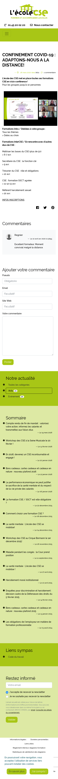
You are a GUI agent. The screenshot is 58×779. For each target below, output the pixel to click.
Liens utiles (29, 744)
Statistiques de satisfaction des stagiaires (29, 752)
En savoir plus (17, 771)
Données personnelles (39, 740)
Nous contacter (41, 25)
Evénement (16, 396)
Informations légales (18, 740)
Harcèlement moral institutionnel (22, 580)
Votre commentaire (12, 313)
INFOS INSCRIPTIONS (13, 200)
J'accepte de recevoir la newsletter (27, 692)
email (33, 710)
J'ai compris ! (39, 771)
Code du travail (16, 657)
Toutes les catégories (18, 385)
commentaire (50, 73)
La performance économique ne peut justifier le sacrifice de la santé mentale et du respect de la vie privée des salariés (28, 485)
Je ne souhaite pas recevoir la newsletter (30, 696)
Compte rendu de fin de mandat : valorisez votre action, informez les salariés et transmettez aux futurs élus (27, 426)
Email (5, 288)
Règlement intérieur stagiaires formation (29, 748)
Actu (12, 390)
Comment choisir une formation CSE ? (25, 513)
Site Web (6, 301)
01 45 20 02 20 (15, 25)
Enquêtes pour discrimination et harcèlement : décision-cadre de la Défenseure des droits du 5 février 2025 (29, 593)
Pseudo (6, 275)
